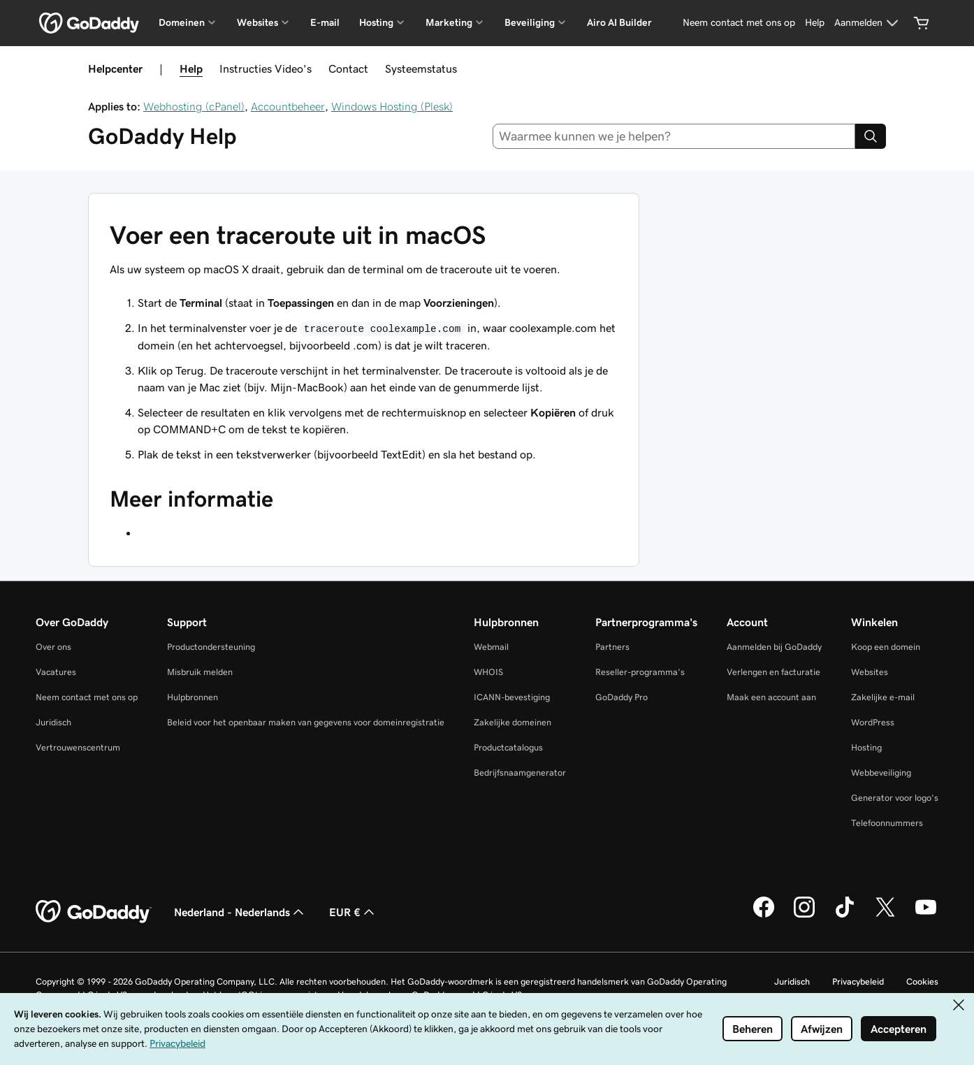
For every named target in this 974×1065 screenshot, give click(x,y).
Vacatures (56, 671)
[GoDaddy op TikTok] (844, 915)
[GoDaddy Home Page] (94, 912)
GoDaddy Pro (621, 697)
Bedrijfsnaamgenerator (520, 772)
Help (191, 68)
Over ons (53, 646)
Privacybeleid (858, 981)
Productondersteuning (211, 646)
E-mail (325, 22)
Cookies (922, 981)
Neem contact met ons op (87, 697)
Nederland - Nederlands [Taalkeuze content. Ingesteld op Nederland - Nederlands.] (240, 912)
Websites (869, 671)
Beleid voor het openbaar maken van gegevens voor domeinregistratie (305, 722)
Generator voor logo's (894, 797)
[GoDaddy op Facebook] (763, 915)
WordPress (872, 722)
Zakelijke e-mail (883, 697)
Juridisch (53, 722)
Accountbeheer (288, 106)
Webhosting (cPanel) (194, 106)
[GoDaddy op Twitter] (885, 915)
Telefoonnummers (887, 822)
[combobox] (674, 136)
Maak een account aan (771, 697)
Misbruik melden (200, 671)
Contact (348, 68)
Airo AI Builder (619, 22)
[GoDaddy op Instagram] (804, 915)
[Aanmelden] (868, 23)
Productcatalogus (508, 747)
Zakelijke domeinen (512, 722)
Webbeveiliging (881, 772)
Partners (612, 646)
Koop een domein (885, 646)
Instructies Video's (265, 68)
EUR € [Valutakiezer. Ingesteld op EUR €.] (353, 912)
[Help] (814, 23)
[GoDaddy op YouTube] (925, 915)
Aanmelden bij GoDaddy (774, 646)
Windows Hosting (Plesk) (392, 106)
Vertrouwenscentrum (78, 747)
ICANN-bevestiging (512, 697)
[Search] (870, 136)
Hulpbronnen (192, 697)
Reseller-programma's (640, 671)
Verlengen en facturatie (773, 671)
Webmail (491, 646)
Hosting (866, 747)
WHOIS (488, 671)
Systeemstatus (421, 68)
